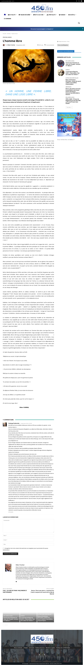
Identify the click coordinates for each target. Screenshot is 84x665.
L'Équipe (25, 648)
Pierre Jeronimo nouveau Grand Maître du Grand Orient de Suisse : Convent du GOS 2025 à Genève (73, 91)
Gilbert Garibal (11, 45)
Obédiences (68, 86)
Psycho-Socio (15, 33)
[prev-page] (4, 625)
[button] (78, 23)
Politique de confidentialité (63, 648)
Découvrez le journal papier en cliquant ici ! (42, 29)
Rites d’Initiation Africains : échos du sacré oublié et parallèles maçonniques (45, 618)
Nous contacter (18, 648)
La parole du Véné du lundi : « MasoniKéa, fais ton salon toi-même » (28, 619)
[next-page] (6, 625)
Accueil (4, 33)
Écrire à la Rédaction (63, 45)
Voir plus (69, 107)
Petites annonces (40, 648)
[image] (69, 124)
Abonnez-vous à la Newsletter (65, 51)
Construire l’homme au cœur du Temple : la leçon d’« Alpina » (10, 619)
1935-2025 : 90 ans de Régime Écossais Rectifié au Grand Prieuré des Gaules (73, 101)
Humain (9, 33)
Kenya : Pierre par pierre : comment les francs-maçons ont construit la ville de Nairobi (42, 592)
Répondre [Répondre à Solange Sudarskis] (10, 512)
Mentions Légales (50, 648)
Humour (68, 69)
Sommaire (31, 648)
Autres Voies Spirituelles (44, 614)
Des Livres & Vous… (70, 97)
